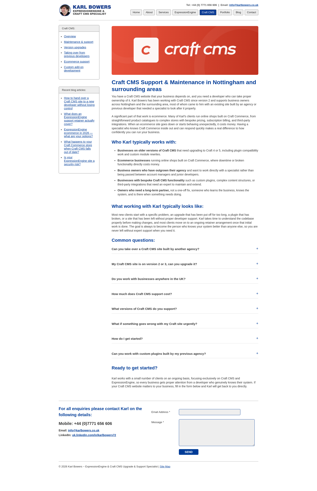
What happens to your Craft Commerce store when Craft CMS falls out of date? (78, 147)
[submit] (188, 452)
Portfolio (225, 12)
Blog (238, 12)
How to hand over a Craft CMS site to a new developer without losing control (79, 103)
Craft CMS (208, 12)
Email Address (160, 412)
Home (136, 12)
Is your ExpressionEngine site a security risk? (79, 161)
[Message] (217, 432)
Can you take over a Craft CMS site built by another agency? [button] (155, 249)
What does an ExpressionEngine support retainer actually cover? (79, 119)
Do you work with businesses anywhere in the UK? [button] (149, 279)
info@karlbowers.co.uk (243, 5)
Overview (70, 36)
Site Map (165, 466)
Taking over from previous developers (76, 54)
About (149, 12)
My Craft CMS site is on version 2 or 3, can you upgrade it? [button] (154, 264)
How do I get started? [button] (127, 338)
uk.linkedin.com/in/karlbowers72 (94, 435)
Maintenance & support (78, 42)
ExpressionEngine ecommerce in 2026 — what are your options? (78, 133)
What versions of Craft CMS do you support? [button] (144, 308)
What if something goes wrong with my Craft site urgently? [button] (154, 324)
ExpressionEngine (185, 12)
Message (157, 422)
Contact (251, 12)
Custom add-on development (74, 68)
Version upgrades (75, 47)
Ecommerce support (76, 61)
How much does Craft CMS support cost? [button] (142, 294)
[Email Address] (209, 412)
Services (163, 12)
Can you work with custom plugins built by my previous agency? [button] (159, 353)
